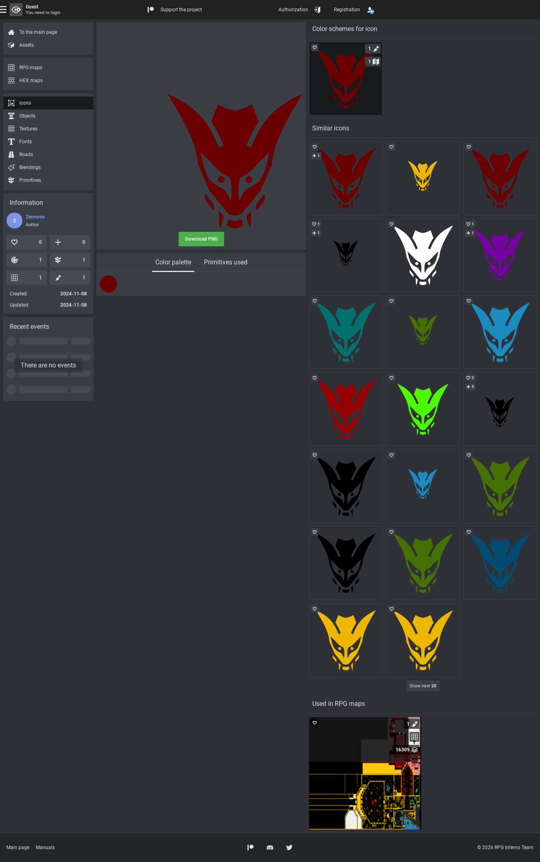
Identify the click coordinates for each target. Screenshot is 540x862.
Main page (17, 847)
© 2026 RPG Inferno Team (505, 847)
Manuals (45, 847)
